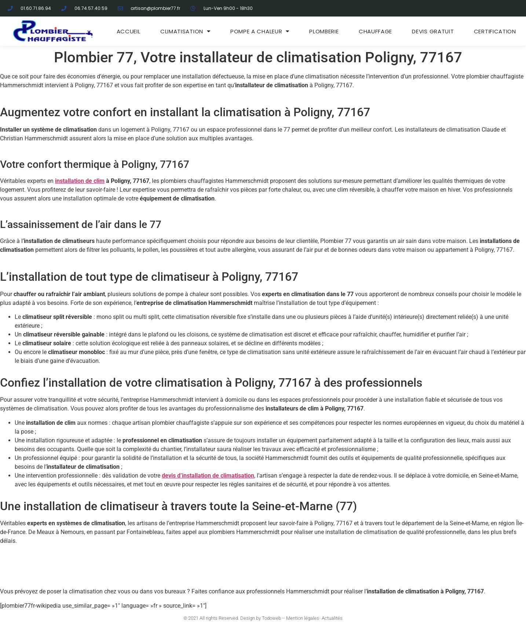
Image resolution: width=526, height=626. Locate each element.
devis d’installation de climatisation (208, 475)
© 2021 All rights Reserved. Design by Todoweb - (233, 618)
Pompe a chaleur (259, 31)
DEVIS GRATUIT (433, 31)
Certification (495, 31)
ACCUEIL (128, 31)
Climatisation (185, 31)
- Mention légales (301, 618)
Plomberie (324, 31)
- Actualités (331, 618)
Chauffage (375, 31)
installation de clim (80, 180)
